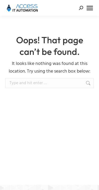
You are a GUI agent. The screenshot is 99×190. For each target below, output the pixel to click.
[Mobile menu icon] (90, 8)
